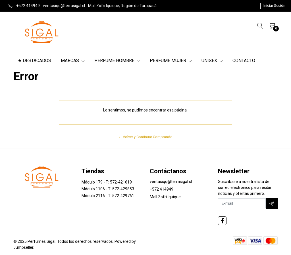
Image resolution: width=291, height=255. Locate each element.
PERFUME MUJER (171, 60)
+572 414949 (161, 189)
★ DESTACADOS (34, 60)
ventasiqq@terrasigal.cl (171, 181)
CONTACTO (243, 60)
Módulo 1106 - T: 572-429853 (108, 189)
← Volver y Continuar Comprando (146, 137)
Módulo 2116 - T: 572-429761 (108, 195)
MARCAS (73, 60)
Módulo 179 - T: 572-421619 (107, 182)
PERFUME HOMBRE (117, 60)
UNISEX (212, 60)
